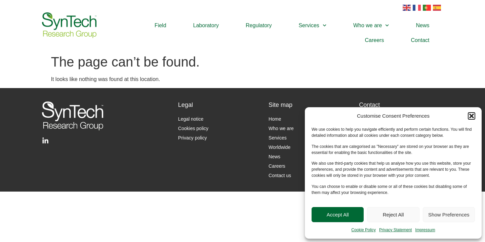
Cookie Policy (363, 230)
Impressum (425, 230)
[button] (471, 116)
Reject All (393, 214)
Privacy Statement (395, 230)
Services (312, 25)
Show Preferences (449, 214)
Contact (420, 40)
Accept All (338, 214)
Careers (374, 40)
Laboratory (206, 25)
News (423, 25)
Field (160, 25)
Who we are (371, 25)
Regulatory (259, 25)
